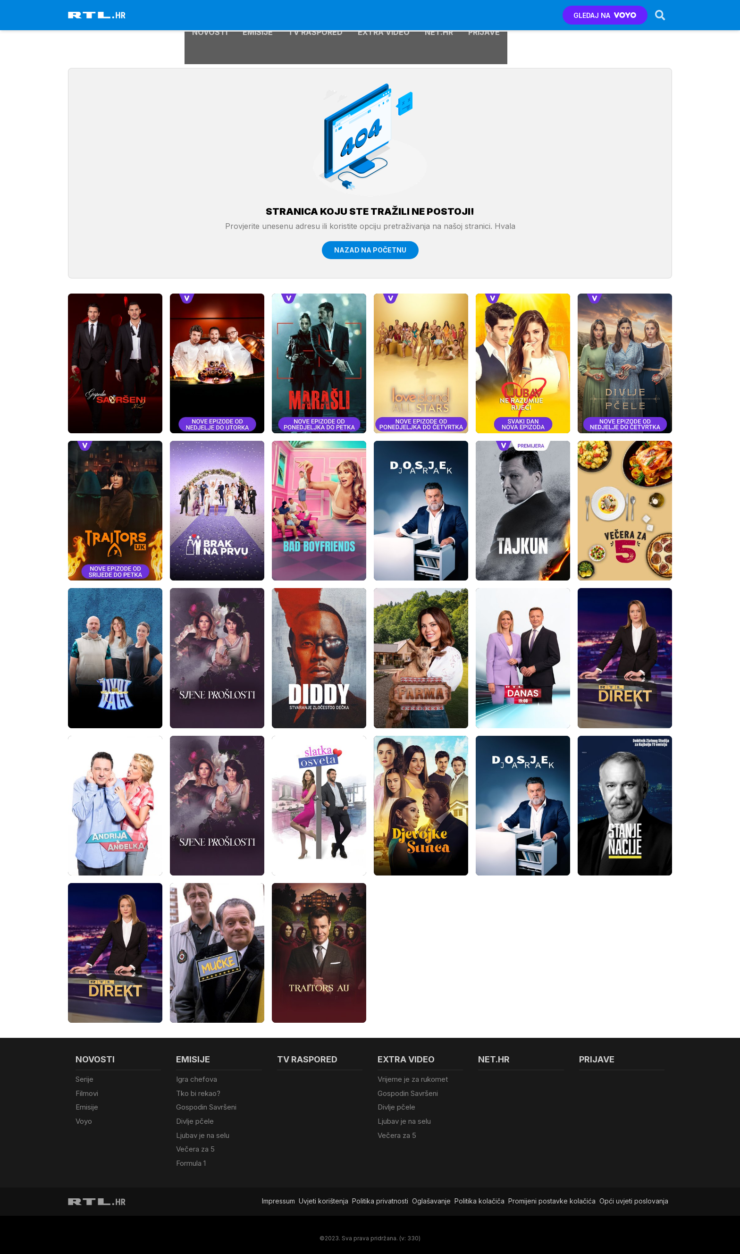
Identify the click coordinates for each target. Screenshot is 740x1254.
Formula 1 (191, 1157)
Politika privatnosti (380, 1194)
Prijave (484, 15)
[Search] (659, 15)
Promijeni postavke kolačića (552, 1194)
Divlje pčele (195, 1118)
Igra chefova (196, 1079)
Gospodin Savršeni (206, 1105)
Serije (84, 1079)
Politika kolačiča (479, 1194)
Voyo (84, 1118)
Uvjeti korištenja (323, 1194)
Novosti (209, 15)
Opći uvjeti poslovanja (633, 1194)
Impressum (278, 1194)
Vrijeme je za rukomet (413, 1079)
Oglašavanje (431, 1194)
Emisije (258, 15)
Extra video (384, 15)
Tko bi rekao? (198, 1092)
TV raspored (315, 15)
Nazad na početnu (370, 250)
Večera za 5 (195, 1144)
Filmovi (87, 1092)
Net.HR (439, 15)
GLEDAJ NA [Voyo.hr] (604, 15)
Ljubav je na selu (202, 1131)
